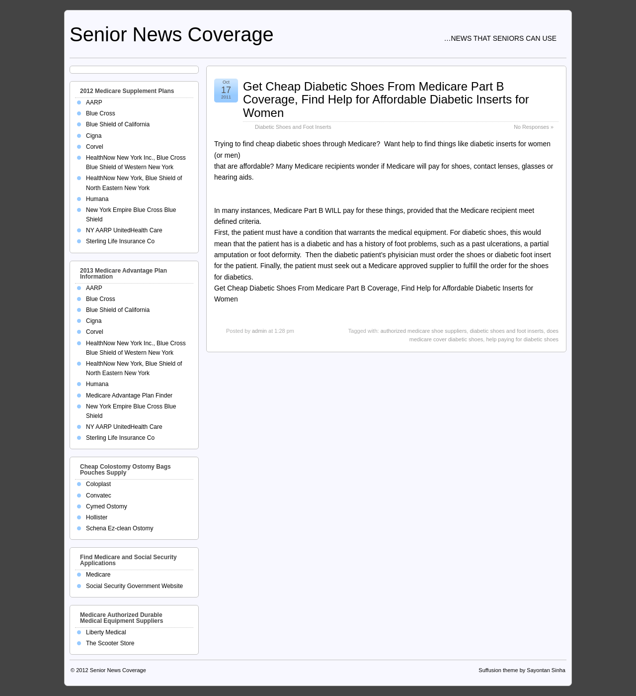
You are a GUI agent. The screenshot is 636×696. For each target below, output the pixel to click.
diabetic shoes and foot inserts (507, 331)
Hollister (96, 517)
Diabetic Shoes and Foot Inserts (293, 127)
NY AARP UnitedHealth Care (124, 230)
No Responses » (534, 127)
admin (259, 331)
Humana (97, 199)
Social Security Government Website (134, 586)
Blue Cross (100, 113)
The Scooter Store (110, 643)
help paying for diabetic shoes (522, 339)
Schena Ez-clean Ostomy (119, 528)
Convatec (98, 495)
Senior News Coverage (172, 34)
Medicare (98, 574)
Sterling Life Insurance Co (120, 241)
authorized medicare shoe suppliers (424, 331)
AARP (94, 102)
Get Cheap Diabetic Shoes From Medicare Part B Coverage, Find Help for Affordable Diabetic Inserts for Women (386, 99)
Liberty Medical (106, 632)
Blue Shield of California (118, 124)
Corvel (94, 146)
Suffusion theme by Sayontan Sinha (521, 670)
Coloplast (98, 484)
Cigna (93, 135)
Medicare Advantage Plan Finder (129, 395)
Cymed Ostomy (106, 506)
